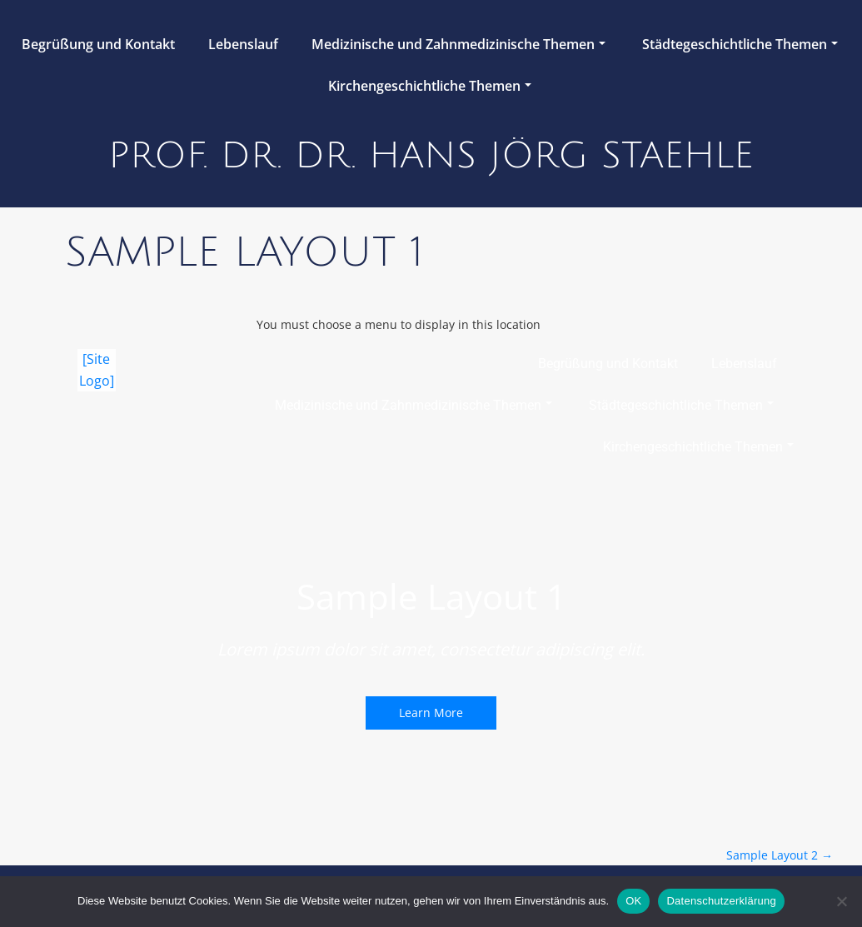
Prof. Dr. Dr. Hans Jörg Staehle (431, 156)
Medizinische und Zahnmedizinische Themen (458, 44)
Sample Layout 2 (779, 855)
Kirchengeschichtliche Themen (429, 86)
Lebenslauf (243, 44)
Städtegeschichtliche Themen (740, 44)
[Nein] (841, 901)
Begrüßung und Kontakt (98, 44)
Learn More (431, 712)
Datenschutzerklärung (720, 901)
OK (633, 901)
